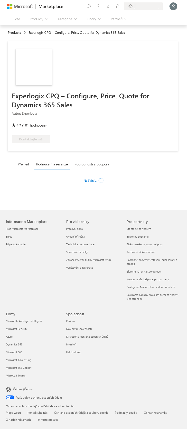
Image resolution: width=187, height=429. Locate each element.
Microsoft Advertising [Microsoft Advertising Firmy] (18, 360)
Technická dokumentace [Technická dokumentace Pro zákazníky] (80, 244)
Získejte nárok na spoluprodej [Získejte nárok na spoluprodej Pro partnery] (144, 271)
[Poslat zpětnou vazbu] (89, 6)
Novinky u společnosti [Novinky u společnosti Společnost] (79, 329)
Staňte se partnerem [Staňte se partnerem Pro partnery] (139, 229)
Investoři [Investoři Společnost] (71, 344)
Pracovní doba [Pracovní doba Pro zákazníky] (74, 229)
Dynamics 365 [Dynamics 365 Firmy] (14, 344)
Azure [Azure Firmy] (9, 336)
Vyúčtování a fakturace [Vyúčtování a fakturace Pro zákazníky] (79, 267)
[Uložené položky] (108, 6)
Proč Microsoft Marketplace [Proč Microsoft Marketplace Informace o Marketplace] (22, 229)
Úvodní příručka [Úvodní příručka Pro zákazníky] (75, 236)
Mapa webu (13, 412)
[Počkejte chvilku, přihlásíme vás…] (173, 6)
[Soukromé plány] (118, 6)
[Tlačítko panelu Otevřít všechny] (14, 19)
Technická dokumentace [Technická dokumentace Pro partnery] (141, 252)
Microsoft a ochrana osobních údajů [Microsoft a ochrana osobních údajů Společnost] (87, 336)
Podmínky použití (126, 412)
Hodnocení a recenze (52, 164)
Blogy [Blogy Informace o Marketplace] (9, 236)
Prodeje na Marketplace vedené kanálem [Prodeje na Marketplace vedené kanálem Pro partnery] (151, 287)
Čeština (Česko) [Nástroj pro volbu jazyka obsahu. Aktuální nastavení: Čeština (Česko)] (23, 389)
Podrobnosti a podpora (92, 164)
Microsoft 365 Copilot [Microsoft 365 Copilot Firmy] (18, 367)
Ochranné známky (155, 412)
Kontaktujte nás (37, 412)
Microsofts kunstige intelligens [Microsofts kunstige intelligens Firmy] (24, 321)
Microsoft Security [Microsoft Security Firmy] (16, 329)
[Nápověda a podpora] (98, 6)
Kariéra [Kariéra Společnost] (70, 321)
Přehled (23, 164)
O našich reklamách (18, 419)
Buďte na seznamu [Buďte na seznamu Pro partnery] (138, 236)
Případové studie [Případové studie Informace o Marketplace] (16, 244)
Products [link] (14, 32)
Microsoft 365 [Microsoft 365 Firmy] (14, 352)
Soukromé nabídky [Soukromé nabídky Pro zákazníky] (77, 252)
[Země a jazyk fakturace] (143, 6)
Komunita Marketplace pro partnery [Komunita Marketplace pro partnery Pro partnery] (148, 279)
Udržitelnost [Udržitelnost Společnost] (73, 352)
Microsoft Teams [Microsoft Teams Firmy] (16, 375)
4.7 (19, 125)
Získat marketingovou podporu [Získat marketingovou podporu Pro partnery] (144, 244)
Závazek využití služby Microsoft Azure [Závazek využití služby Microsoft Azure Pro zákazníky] (89, 260)
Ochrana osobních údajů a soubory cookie (81, 412)
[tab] (25, 164)
